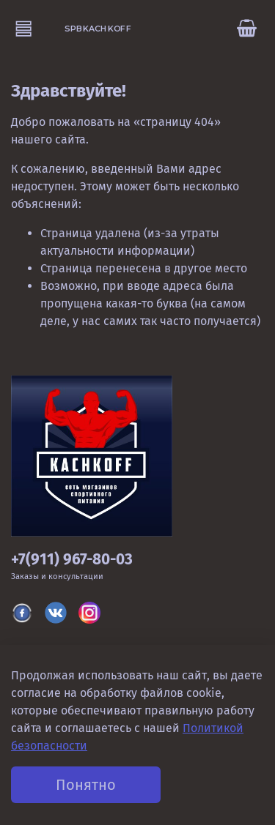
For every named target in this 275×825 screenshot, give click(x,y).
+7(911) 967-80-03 (72, 559)
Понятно (86, 785)
